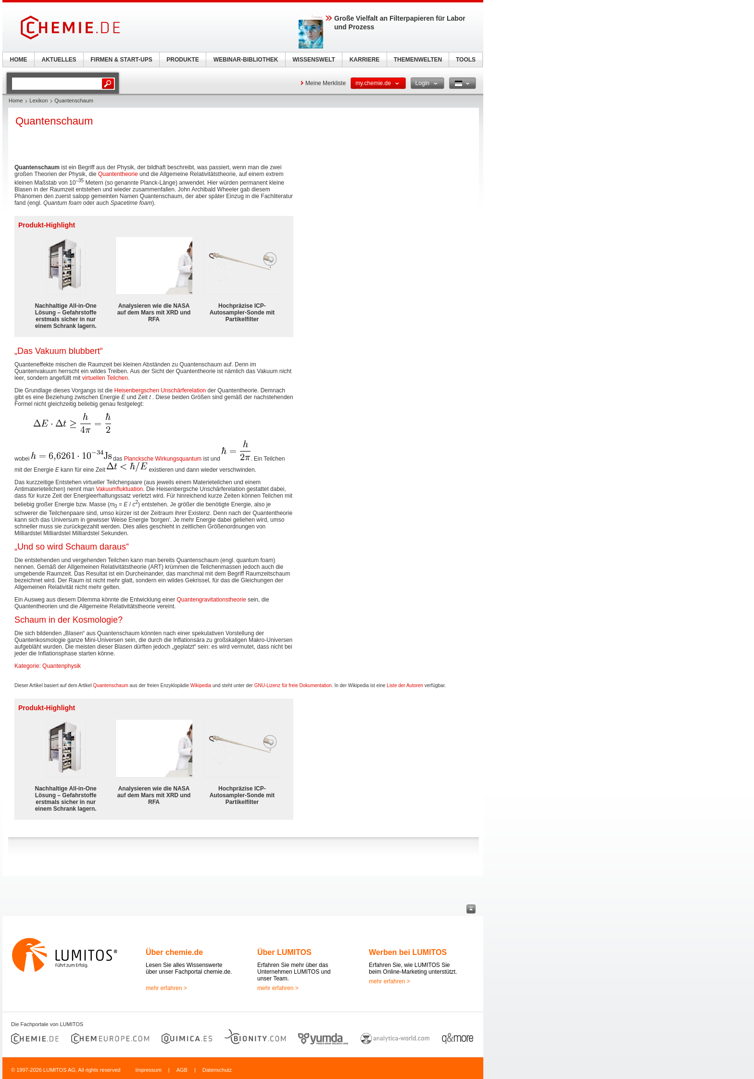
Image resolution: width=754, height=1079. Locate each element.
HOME (18, 59)
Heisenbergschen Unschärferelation (160, 390)
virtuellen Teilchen (105, 378)
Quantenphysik (61, 666)
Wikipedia (200, 685)
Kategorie (26, 666)
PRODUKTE (182, 59)
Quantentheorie (118, 174)
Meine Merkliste (325, 83)
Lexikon (38, 100)
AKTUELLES (59, 59)
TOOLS (466, 59)
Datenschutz (217, 1070)
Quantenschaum (110, 685)
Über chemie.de (174, 952)
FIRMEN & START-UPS (121, 59)
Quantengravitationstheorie (211, 599)
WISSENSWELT (313, 59)
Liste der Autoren (405, 685)
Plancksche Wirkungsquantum (162, 458)
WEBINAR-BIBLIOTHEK (246, 59)
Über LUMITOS (284, 952)
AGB (182, 1070)
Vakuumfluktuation (119, 489)
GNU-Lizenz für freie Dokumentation (293, 685)
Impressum (148, 1070)
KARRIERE (365, 59)
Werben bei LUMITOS (408, 952)
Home (16, 100)
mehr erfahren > (166, 988)
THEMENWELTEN (418, 59)
